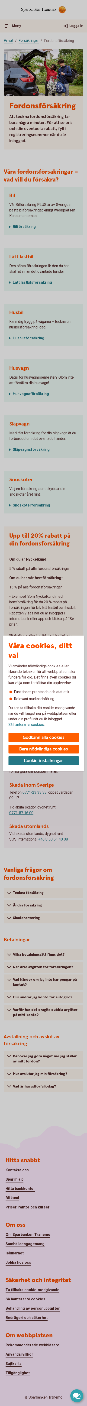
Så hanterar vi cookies (26, 724)
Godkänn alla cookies (43, 737)
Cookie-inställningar (43, 761)
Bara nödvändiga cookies (43, 749)
